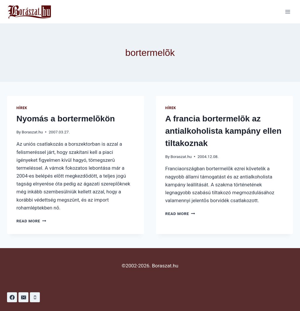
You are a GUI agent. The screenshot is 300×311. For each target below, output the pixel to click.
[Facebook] (12, 297)
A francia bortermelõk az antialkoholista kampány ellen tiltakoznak (223, 131)
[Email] (23, 297)
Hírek (21, 108)
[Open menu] (287, 11)
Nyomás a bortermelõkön (65, 118)
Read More (31, 221)
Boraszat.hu (32, 132)
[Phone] (35, 297)
